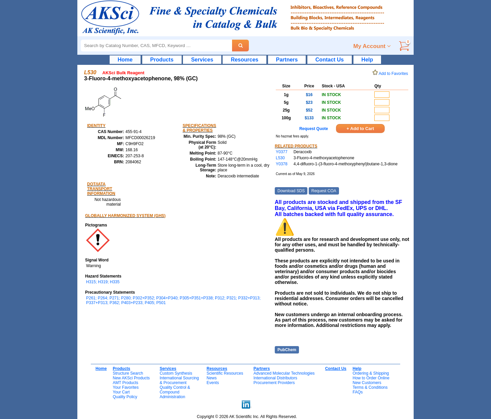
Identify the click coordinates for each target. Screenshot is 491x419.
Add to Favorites (391, 73)
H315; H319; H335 (102, 282)
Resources (244, 59)
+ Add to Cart (360, 128)
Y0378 (282, 164)
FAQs (357, 392)
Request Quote (313, 128)
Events (212, 382)
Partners (287, 59)
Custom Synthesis (176, 373)
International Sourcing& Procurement (179, 380)
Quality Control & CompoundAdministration (175, 392)
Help (367, 59)
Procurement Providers (274, 382)
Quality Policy (125, 396)
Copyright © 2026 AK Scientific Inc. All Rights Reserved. (247, 416)
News (211, 378)
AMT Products (125, 382)
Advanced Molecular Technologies (284, 373)
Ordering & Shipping (370, 373)
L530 (280, 158)
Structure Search (128, 373)
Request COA (323, 190)
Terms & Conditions (369, 387)
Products (162, 59)
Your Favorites (126, 387)
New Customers (366, 382)
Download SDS (291, 190)
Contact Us (329, 59)
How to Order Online (370, 378)
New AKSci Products (131, 378)
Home (125, 59)
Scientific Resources (224, 373)
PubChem (286, 349)
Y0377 (282, 152)
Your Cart (121, 392)
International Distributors (275, 378)
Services (202, 59)
